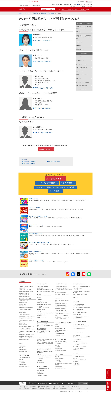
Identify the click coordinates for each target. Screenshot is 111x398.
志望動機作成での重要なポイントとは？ (27, 332)
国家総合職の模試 (77, 314)
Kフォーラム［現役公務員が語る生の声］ (63, 301)
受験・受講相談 (36, 5)
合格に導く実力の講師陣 (42, 286)
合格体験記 (59, 13)
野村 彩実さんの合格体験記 (43, 108)
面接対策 (39, 294)
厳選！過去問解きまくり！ (79, 328)
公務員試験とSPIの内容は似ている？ (27, 316)
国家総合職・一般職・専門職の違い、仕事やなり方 (83, 27)
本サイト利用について (24, 388)
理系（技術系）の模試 (78, 309)
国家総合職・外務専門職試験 (47, 13)
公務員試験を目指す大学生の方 (62, 288)
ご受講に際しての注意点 (44, 388)
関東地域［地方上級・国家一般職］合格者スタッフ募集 (45, 340)
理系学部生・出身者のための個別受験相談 (81, 337)
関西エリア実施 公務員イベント (62, 312)
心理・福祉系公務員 (24, 355)
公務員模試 (79, 78)
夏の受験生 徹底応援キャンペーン (38, 216)
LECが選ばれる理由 (81, 60)
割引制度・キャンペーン (82, 74)
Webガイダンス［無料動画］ (61, 315)
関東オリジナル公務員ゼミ (43, 323)
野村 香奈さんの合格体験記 (43, 40)
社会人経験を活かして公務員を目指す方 (63, 290)
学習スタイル (40, 301)
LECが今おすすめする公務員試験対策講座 (42, 329)
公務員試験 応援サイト (81, 85)
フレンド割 (75, 289)
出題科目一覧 (22, 311)
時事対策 (39, 297)
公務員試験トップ (84, 53)
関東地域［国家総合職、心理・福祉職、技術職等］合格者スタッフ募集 (45, 343)
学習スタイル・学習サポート (79, 359)
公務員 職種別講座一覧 (81, 67)
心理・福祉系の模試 (77, 310)
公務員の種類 (22, 288)
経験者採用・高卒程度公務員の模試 (81, 316)
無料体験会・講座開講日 (60, 308)
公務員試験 (21, 9)
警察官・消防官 (85, 9)
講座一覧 (78, 31)
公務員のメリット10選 (24, 293)
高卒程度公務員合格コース (43, 368)
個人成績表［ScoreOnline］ (79, 305)
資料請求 (74, 4)
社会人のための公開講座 (60, 305)
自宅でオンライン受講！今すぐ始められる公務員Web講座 (54, 187)
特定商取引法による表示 (66, 388)
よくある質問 (79, 42)
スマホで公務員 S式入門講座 (43, 331)
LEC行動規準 (42, 386)
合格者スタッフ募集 (42, 337)
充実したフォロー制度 (42, 302)
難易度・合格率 (22, 312)
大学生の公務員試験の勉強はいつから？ (27, 321)
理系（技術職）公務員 (61, 318)
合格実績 (39, 311)
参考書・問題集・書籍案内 (82, 82)
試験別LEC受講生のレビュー (36, 234)
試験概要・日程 (22, 304)
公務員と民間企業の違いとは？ (26, 291)
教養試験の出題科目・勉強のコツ (26, 326)
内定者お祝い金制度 (77, 288)
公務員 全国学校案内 (41, 317)
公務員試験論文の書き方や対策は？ (27, 329)
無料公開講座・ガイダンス (61, 303)
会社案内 (21, 386)
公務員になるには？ (23, 300)
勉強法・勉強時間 (23, 324)
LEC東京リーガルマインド (24, 13)
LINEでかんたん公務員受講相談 (80, 343)
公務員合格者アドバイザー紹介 (44, 304)
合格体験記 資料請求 (45, 149)
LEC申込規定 (55, 388)
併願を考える (22, 323)
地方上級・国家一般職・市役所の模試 (81, 307)
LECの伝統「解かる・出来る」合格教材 (45, 292)
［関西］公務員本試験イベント (62, 330)
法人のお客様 (81, 1)
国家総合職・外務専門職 (48, 9)
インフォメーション (81, 89)
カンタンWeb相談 (77, 339)
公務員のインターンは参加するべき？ (27, 337)
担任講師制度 (40, 288)
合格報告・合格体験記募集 (43, 307)
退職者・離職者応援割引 (35, 251)
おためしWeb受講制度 (46, 183)
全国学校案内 (56, 4)
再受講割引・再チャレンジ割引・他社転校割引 (81, 292)
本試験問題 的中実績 (41, 315)
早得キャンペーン (33, 198)
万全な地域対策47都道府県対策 (44, 295)
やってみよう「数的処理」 (25, 328)
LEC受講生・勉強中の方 (60, 292)
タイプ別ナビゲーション (82, 64)
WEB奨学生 (76, 297)
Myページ (89, 1)
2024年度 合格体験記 (54, 161)
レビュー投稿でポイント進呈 (36, 260)
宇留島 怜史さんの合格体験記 (44, 88)
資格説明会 (43, 383)
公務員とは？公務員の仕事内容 (26, 286)
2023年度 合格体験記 (30, 163)
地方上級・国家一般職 (61, 310)
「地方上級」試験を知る (24, 314)
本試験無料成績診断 (59, 333)
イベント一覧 (79, 71)
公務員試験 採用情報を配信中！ (80, 346)
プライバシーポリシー (61, 386)
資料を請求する (54, 178)
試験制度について (77, 349)
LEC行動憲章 (34, 386)
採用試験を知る (22, 305)
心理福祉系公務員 (72, 9)
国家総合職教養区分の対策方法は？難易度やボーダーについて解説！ (83, 37)
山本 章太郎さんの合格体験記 (44, 133)
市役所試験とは (22, 346)
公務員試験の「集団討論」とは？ (26, 334)
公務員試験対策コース (24, 339)
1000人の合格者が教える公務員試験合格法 (81, 326)
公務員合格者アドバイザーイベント (63, 313)
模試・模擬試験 (40, 370)
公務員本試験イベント (60, 328)
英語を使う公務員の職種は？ (25, 294)
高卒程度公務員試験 (42, 366)
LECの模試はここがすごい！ (79, 304)
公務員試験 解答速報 (60, 335)
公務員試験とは (80, 57)
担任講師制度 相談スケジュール (62, 317)
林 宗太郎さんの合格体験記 (43, 61)
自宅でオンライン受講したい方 (62, 294)
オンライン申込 (65, 4)
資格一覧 (22, 5)
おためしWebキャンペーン (36, 225)
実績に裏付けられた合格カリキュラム (45, 289)
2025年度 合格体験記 (30, 161)
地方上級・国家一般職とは (61, 341)
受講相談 (108, 386)
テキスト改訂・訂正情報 (78, 348)
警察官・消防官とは (59, 358)
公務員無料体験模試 (77, 317)
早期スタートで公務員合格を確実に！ (81, 286)
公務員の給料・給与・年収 (25, 289)
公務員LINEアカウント (78, 341)
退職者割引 (75, 295)
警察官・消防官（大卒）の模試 (80, 312)
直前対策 (57, 326)
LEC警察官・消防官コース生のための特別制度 (63, 364)
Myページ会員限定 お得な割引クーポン (39, 242)
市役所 (21, 343)
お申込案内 (34, 388)
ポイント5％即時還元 (34, 207)
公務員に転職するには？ (24, 296)
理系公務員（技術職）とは (79, 356)
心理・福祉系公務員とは (24, 357)
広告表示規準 (50, 386)
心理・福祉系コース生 (80, 294)
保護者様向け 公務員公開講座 (61, 306)
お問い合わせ (28, 5)
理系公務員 (61, 9)
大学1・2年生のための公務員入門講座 (45, 326)
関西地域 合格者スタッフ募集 (43, 345)
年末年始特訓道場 (41, 332)
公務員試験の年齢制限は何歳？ (26, 307)
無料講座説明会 (80, 49)
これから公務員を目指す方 (61, 286)
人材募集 (27, 386)
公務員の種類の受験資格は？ (25, 309)
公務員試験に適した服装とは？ (26, 336)
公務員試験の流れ (23, 302)
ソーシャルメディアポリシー (74, 386)
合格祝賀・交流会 (41, 309)
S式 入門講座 (66, 183)
